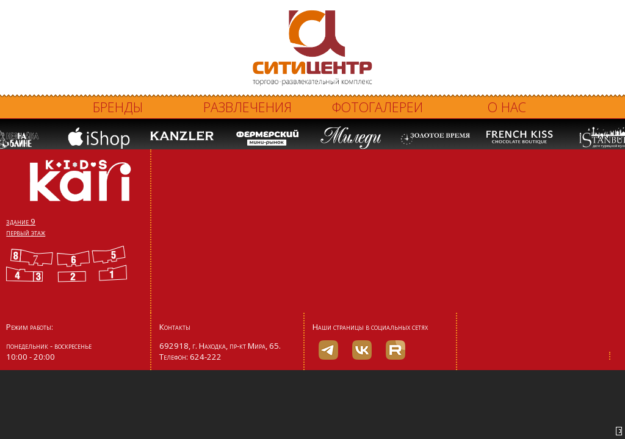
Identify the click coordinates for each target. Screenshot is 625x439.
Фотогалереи (377, 107)
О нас (507, 107)
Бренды (118, 107)
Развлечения (247, 107)
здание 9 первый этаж (25, 227)
